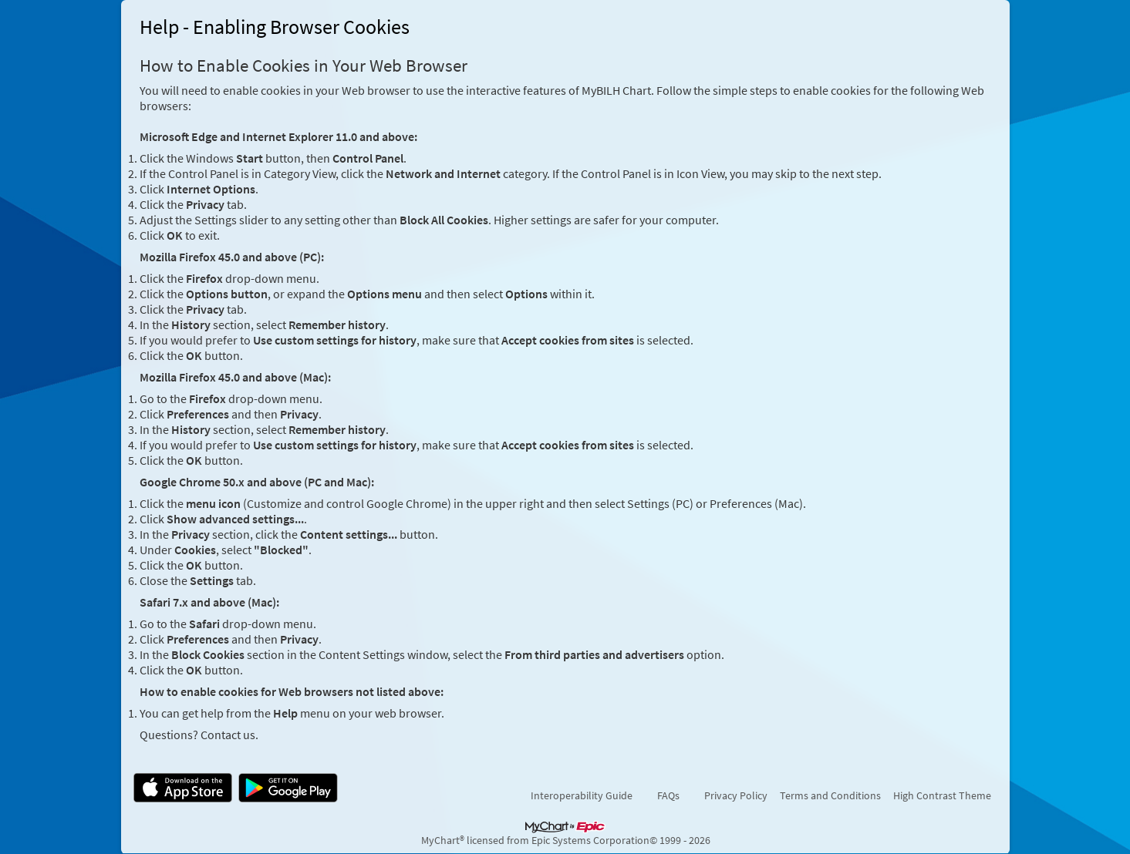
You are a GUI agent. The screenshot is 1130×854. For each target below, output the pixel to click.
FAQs (668, 795)
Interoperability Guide (581, 795)
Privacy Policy (735, 795)
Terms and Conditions (830, 795)
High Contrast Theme (942, 795)
